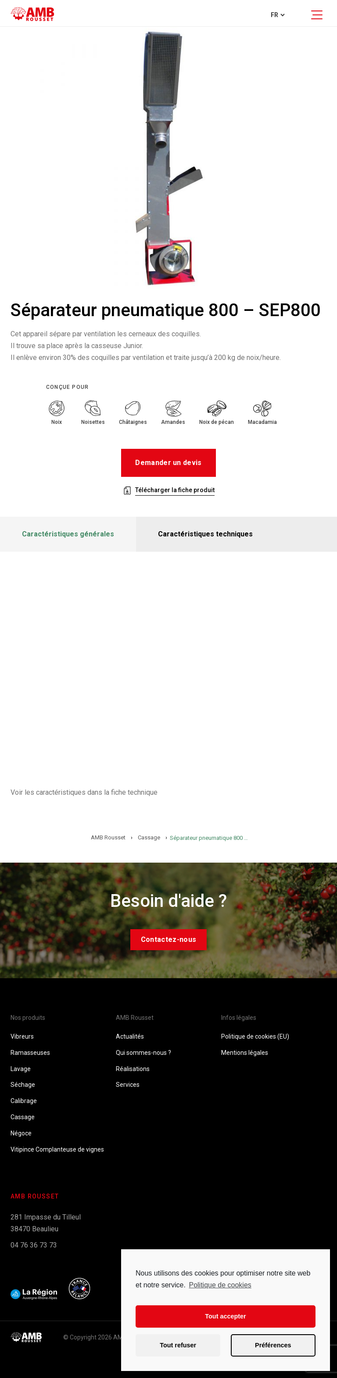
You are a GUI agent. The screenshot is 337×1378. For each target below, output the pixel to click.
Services (128, 1084)
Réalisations (133, 1068)
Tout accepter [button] (225, 1316)
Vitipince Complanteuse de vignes (57, 1149)
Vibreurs (22, 1036)
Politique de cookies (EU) (255, 1036)
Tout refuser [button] (178, 1345)
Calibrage (24, 1100)
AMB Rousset (135, 1017)
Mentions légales (244, 1052)
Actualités (130, 1036)
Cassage (23, 1117)
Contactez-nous (168, 939)
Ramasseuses (30, 1052)
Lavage (21, 1068)
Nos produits (28, 1017)
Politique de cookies (220, 1285)
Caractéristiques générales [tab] (68, 534)
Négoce (21, 1133)
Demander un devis (168, 462)
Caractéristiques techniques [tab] (205, 534)
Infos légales (238, 1017)
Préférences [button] (273, 1345)
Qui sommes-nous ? (143, 1052)
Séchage (23, 1084)
